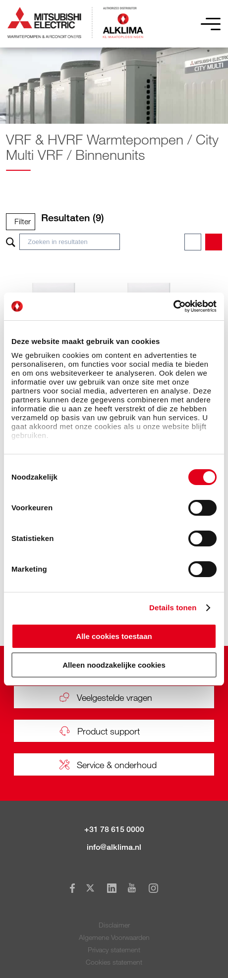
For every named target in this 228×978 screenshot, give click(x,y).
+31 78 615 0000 (114, 829)
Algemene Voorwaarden (114, 937)
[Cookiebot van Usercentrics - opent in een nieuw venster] (173, 306)
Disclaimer (114, 925)
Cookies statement (114, 962)
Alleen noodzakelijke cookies (114, 665)
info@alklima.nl (114, 847)
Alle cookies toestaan (114, 636)
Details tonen (172, 607)
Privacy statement (114, 949)
